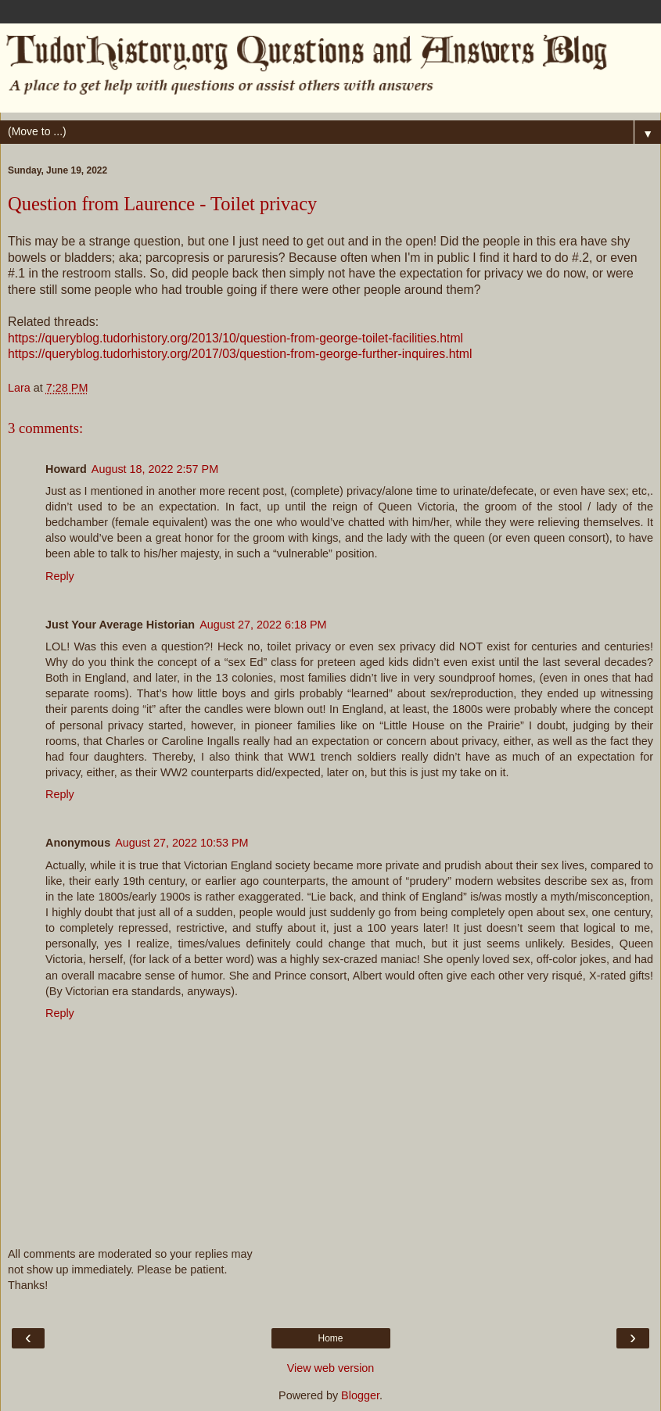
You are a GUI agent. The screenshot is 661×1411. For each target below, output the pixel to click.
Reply (59, 576)
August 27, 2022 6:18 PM (262, 624)
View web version (331, 1368)
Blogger (360, 1395)
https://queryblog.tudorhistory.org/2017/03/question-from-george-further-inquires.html (240, 353)
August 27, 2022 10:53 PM (181, 842)
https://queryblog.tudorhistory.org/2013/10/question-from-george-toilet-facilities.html (235, 338)
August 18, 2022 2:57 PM (155, 469)
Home (330, 1338)
